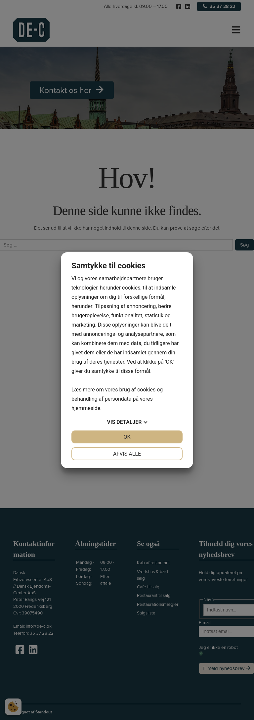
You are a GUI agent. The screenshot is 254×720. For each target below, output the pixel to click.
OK (126, 437)
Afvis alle (127, 454)
